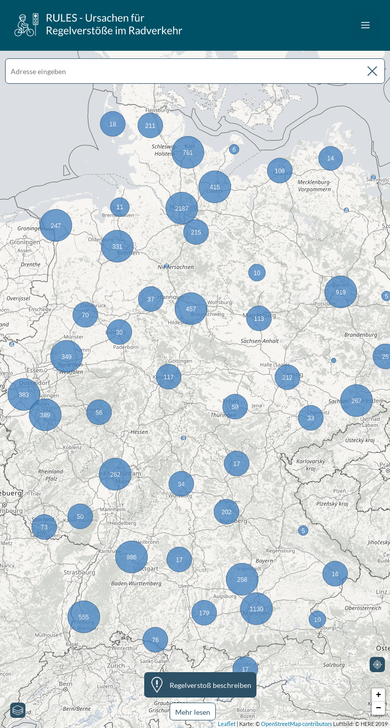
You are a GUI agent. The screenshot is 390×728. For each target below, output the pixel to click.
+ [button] (378, 695)
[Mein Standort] (377, 664)
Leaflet (227, 723)
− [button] (378, 708)
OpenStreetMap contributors (296, 723)
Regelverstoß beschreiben (210, 685)
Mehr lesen (192, 712)
